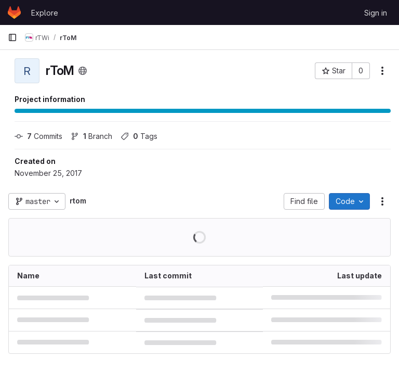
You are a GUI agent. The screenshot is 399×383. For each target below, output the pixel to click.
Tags (139, 136)
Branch (91, 136)
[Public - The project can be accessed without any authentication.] (82, 71)
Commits (38, 136)
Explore (44, 12)
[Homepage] (14, 12)
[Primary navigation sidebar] (12, 37)
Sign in (375, 12)
